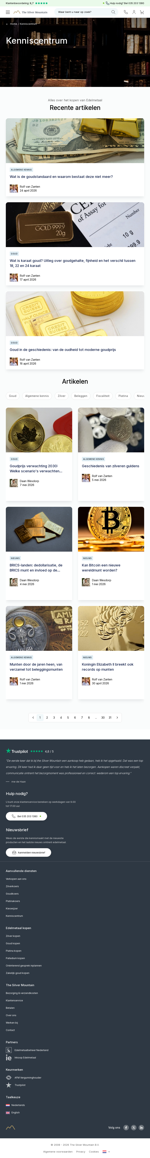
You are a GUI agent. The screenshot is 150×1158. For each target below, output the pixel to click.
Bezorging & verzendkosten (22, 993)
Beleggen (80, 395)
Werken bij (12, 1022)
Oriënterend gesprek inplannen (24, 965)
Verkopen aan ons (16, 878)
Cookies (94, 1151)
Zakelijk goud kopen (17, 973)
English (13, 1113)
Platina (123, 395)
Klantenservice (14, 1000)
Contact (10, 1030)
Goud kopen (13, 943)
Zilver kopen (13, 936)
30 (103, 717)
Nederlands (15, 1105)
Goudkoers (12, 893)
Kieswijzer (12, 908)
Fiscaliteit (103, 395)
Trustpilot (15, 1085)
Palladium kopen (15, 958)
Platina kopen (13, 950)
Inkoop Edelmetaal (21, 1057)
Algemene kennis (37, 395)
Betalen (10, 1007)
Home (11, 23)
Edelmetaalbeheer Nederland (27, 1050)
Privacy (80, 1151)
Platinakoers (13, 901)
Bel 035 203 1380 (26, 816)
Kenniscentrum (28, 23)
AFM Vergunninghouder (23, 1077)
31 (110, 717)
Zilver (61, 395)
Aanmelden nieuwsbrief (28, 852)
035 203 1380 (136, 3)
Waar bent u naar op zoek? (86, 12)
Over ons (11, 1015)
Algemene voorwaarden (58, 1151)
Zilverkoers (12, 886)
